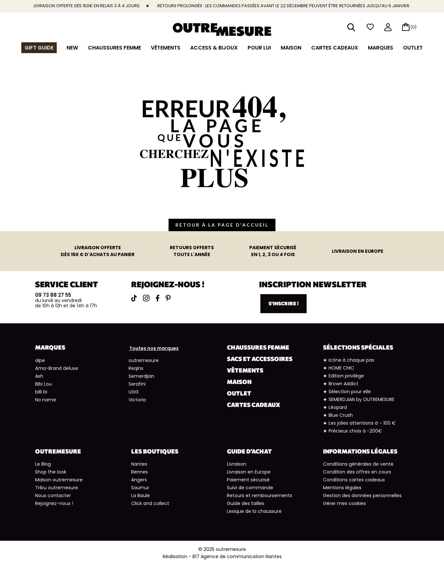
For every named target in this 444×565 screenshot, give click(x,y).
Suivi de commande (250, 487)
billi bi (41, 392)
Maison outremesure (59, 479)
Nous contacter (53, 495)
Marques (380, 47)
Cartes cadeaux (334, 47)
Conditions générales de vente (358, 464)
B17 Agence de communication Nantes (237, 556)
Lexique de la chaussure (254, 511)
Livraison (236, 464)
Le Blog (43, 464)
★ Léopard (335, 407)
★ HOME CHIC (338, 368)
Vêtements (165, 47)
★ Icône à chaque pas (348, 360)
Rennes (139, 472)
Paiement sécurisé (248, 479)
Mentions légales (342, 487)
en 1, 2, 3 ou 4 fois (272, 251)
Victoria (137, 399)
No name (45, 399)
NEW (72, 47)
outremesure (144, 360)
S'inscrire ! (283, 303)
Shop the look (50, 472)
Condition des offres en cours (357, 472)
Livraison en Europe (249, 472)
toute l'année (192, 251)
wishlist (370, 27)
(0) (413, 27)
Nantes (139, 464)
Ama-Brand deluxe (56, 368)
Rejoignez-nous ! (54, 503)
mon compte (388, 27)
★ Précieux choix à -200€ (352, 431)
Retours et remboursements (259, 495)
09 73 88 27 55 (53, 295)
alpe (40, 360)
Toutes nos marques (154, 348)
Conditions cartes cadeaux (354, 479)
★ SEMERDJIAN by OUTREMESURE (358, 399)
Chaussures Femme (114, 47)
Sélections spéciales (358, 347)
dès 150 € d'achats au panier (97, 251)
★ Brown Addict (340, 383)
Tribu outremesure (56, 487)
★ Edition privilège (343, 376)
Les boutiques (154, 451)
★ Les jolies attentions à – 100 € (359, 423)
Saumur (140, 487)
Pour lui (259, 47)
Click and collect (150, 503)
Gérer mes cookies (344, 503)
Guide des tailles (245, 503)
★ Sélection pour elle (347, 391)
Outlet (413, 47)
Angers (139, 479)
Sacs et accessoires (260, 358)
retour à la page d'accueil (222, 225)
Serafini (137, 384)
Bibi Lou (43, 384)
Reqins (136, 368)
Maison (291, 47)
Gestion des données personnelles (362, 495)
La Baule (140, 495)
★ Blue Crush (338, 415)
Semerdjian (141, 376)
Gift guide (39, 47)
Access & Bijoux (214, 47)
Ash (39, 376)
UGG (134, 392)
